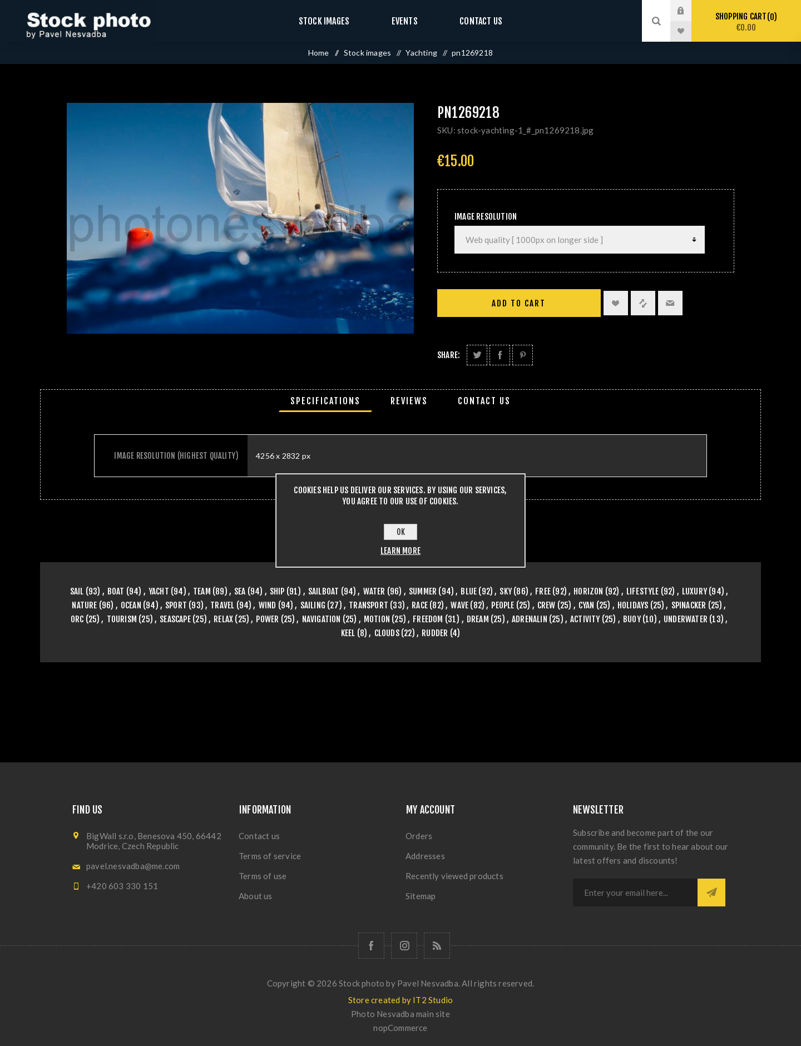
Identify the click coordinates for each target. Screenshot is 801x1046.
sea (240, 591)
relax (223, 619)
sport (176, 605)
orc (77, 619)
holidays (633, 605)
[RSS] (437, 946)
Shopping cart (746, 22)
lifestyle (642, 591)
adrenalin (529, 619)
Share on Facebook (500, 355)
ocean (131, 605)
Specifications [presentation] (325, 400)
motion (377, 619)
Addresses (425, 856)
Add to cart (519, 303)
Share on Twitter (477, 355)
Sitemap (421, 896)
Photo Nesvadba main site (400, 1014)
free (543, 591)
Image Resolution (485, 216)
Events (404, 21)
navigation (321, 619)
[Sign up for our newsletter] (635, 892)
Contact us (469, 21)
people (502, 605)
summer (423, 591)
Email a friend (670, 303)
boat (116, 591)
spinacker (688, 605)
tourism (122, 619)
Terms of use (262, 876)
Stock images (335, 21)
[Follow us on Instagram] (404, 946)
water (374, 591)
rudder (435, 633)
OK (401, 532)
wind (267, 605)
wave (459, 605)
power (267, 619)
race (420, 605)
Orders (419, 836)
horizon (588, 591)
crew (546, 605)
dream (478, 619)
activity (585, 619)
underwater (686, 619)
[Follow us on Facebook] (371, 946)
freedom (428, 619)
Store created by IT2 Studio (400, 1000)
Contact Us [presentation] (484, 400)
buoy (632, 619)
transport (368, 605)
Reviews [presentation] (409, 400)
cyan (586, 605)
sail (77, 591)
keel (348, 633)
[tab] (325, 401)
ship (277, 591)
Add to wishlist (616, 303)
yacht (159, 591)
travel (222, 605)
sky (506, 591)
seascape (175, 619)
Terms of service (270, 856)
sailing (312, 605)
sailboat (323, 591)
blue (469, 591)
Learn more (400, 551)
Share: (448, 355)
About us (256, 896)
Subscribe (711, 892)
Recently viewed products (454, 876)
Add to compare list (643, 303)
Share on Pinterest (522, 355)
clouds (386, 633)
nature (84, 605)
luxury (694, 591)
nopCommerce (400, 1028)
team (202, 591)
